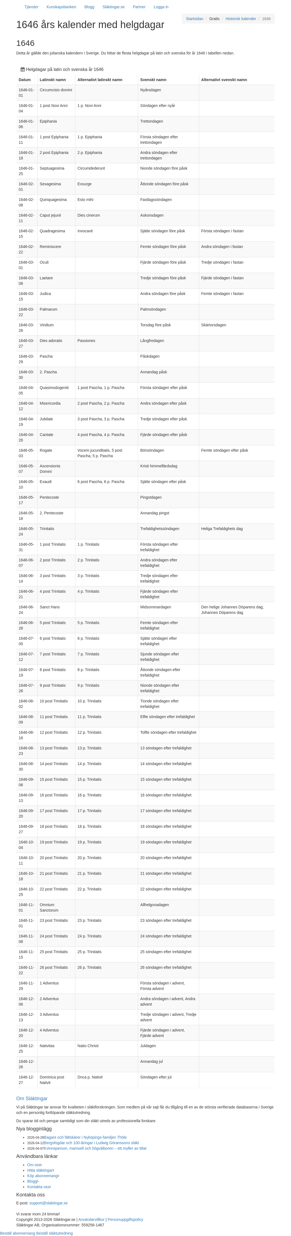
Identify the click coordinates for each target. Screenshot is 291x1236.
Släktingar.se (114, 7)
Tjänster (31, 7)
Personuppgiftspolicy (125, 1219)
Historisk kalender (241, 18)
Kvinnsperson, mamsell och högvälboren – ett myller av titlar (95, 1148)
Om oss (33, 1165)
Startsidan (194, 18)
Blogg (89, 7)
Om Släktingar (32, 1098)
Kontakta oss (38, 1187)
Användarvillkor (91, 1219)
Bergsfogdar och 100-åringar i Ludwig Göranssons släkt (91, 1143)
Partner (139, 7)
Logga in (161, 7)
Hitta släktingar (40, 1170)
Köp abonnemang (42, 1176)
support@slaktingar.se (48, 1203)
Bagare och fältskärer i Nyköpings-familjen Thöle (85, 1137)
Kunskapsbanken (61, 7)
